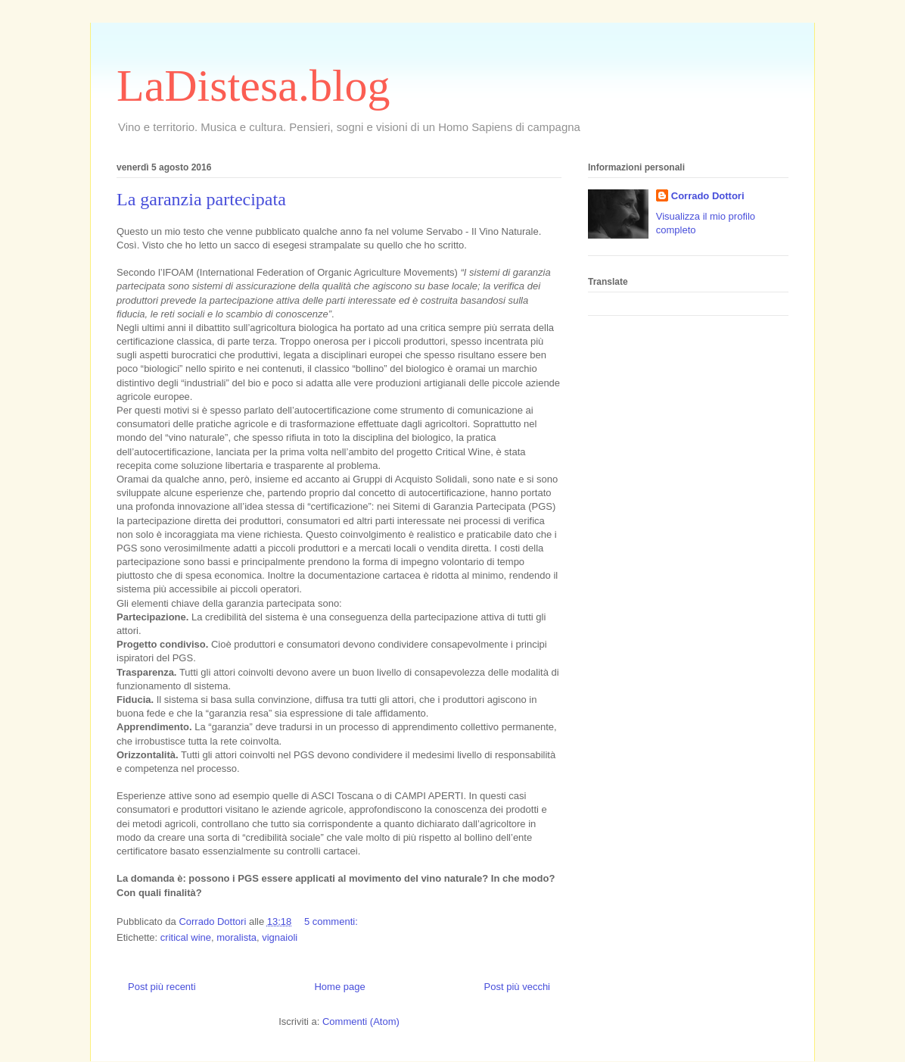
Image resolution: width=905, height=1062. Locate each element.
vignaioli (279, 937)
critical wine (185, 937)
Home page (339, 986)
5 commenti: (332, 921)
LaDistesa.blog (253, 86)
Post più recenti (162, 986)
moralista (236, 937)
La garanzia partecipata (201, 199)
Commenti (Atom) (361, 1021)
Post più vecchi (517, 986)
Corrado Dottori (708, 195)
